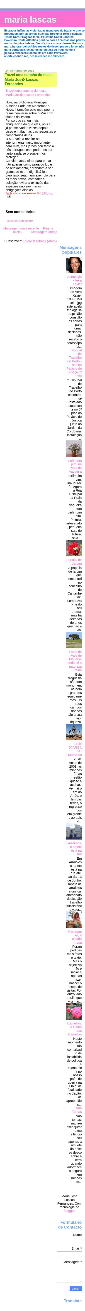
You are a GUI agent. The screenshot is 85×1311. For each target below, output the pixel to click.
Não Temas (77, 1110)
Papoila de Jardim (74, 561)
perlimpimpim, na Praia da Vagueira (75, 466)
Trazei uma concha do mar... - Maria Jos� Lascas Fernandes (30, 79)
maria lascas (30, 19)
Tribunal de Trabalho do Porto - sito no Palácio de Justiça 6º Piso (74, 363)
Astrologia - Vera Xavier (74, 280)
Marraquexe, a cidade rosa (75, 937)
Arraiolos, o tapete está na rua (75, 848)
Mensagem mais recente (21, 228)
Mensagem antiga (44, 232)
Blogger (69, 1211)
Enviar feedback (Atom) (40, 241)
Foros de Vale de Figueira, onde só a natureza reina (75, 661)
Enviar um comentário (19, 221)
